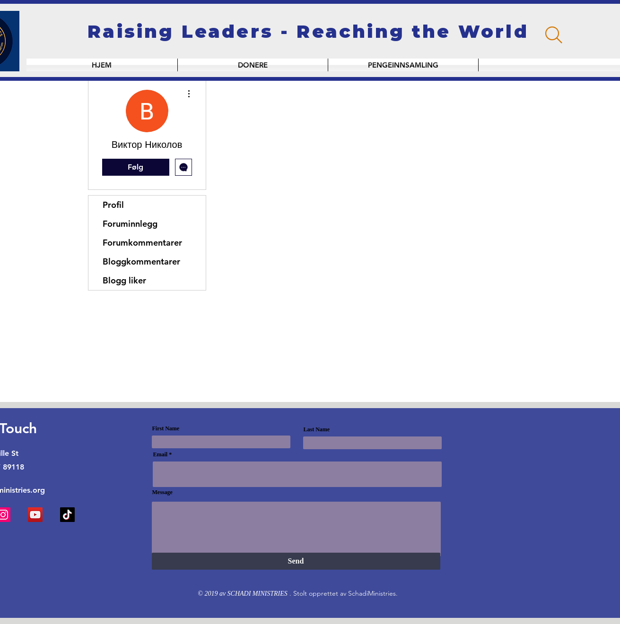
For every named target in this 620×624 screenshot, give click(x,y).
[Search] (554, 35)
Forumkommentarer (142, 242)
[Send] (296, 561)
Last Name (317, 429)
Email (160, 454)
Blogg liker (124, 280)
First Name (166, 428)
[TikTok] (67, 514)
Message (162, 492)
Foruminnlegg (130, 223)
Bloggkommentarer (141, 261)
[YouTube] (35, 514)
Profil (113, 204)
